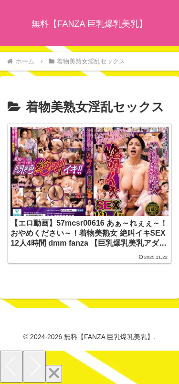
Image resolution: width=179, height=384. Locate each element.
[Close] (54, 374)
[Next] (34, 367)
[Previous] (11, 367)
